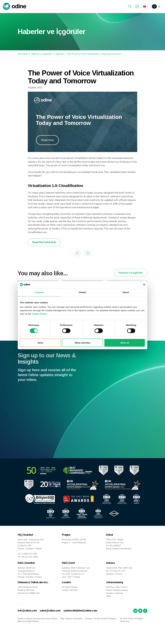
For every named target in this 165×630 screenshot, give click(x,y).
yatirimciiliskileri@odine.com (80, 610)
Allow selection (82, 343)
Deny (40, 343)
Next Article (87, 253)
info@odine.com (27, 610)
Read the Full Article (44, 242)
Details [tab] (82, 292)
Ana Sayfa (23, 53)
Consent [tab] (39, 292)
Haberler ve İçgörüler (41, 53)
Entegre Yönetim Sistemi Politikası (100, 618)
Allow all (124, 343)
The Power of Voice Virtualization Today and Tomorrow (94, 53)
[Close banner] (144, 285)
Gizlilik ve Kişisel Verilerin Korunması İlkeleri (38, 618)
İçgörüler (59, 53)
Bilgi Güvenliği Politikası (28, 621)
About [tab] (126, 292)
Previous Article (77, 253)
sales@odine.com (50, 610)
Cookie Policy (39, 314)
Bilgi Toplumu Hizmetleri (71, 618)
